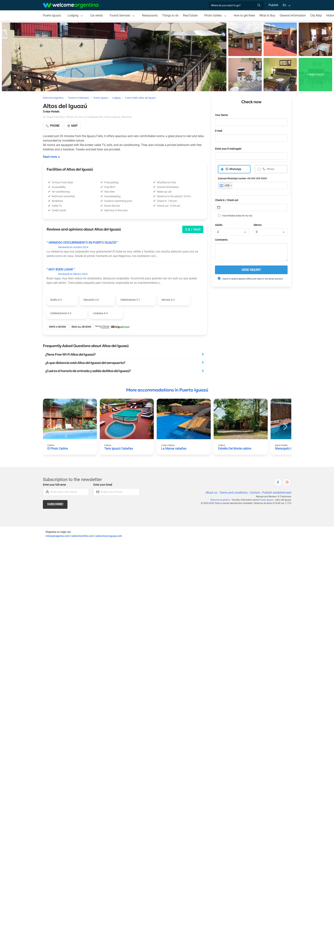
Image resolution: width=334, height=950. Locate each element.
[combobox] (225, 185)
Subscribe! (55, 504)
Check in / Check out (226, 200)
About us (211, 492)
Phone (270, 169)
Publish (273, 5)
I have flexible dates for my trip (235, 215)
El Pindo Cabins (57, 448)
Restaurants (150, 15)
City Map (316, 15)
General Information (293, 15)
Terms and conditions (233, 492)
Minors (258, 225)
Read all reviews (81, 327)
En (284, 5)
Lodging (73, 15)
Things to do (170, 15)
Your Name (221, 115)
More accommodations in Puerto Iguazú (167, 390)
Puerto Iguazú (52, 15)
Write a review (57, 327)
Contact (255, 492)
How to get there (244, 15)
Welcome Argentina (220, 500)
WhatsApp (235, 169)
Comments (221, 239)
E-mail (218, 130)
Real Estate (190, 15)
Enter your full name (54, 484)
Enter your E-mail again (228, 148)
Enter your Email (102, 484)
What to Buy (267, 15)
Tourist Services (119, 15)
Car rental (96, 15)
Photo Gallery (213, 15)
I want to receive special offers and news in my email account (250, 278)
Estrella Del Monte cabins (234, 448)
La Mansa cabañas (173, 448)
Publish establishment (276, 492)
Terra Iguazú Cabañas (118, 448)
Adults (218, 225)
